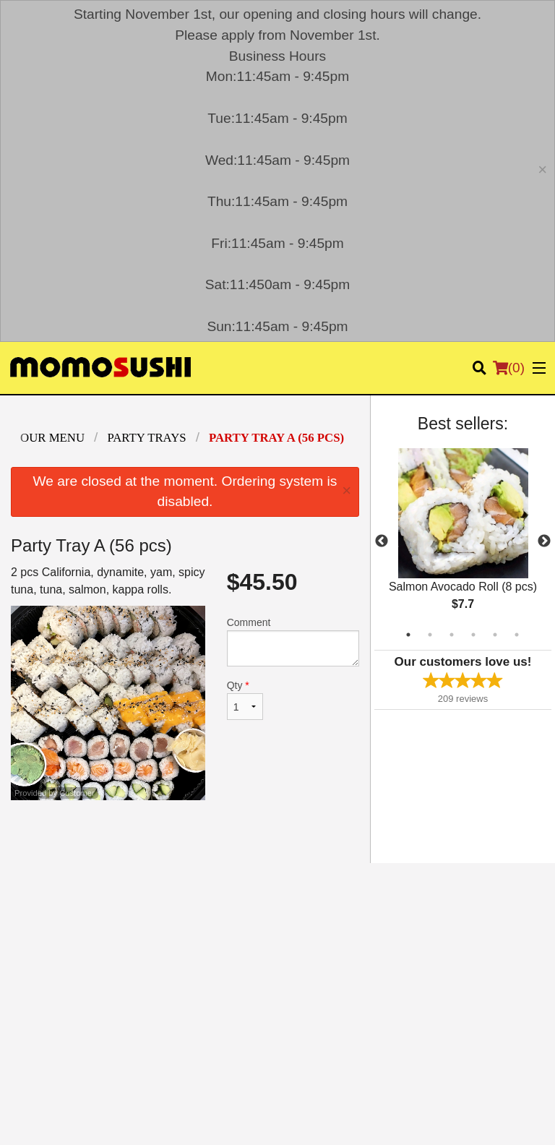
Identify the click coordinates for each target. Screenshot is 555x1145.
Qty (245, 699)
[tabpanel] (463, 541)
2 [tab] (430, 634)
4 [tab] (473, 634)
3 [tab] (451, 634)
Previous (381, 541)
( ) (509, 368)
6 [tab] (516, 634)
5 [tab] (495, 634)
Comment (293, 641)
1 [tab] (408, 634)
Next (544, 541)
